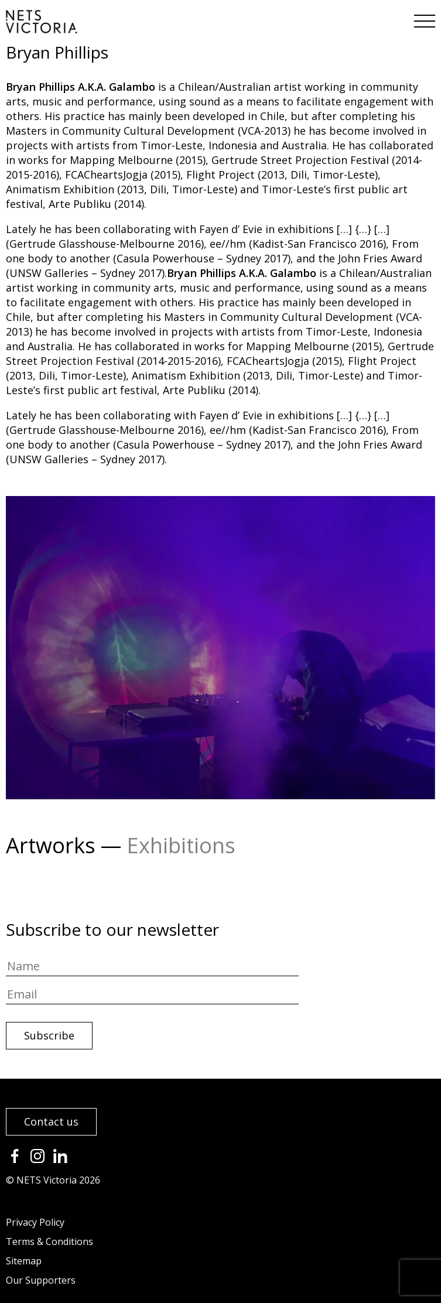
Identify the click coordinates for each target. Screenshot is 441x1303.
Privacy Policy (35, 1222)
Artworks (50, 845)
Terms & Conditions (49, 1241)
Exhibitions (181, 845)
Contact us (51, 1121)
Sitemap (24, 1260)
